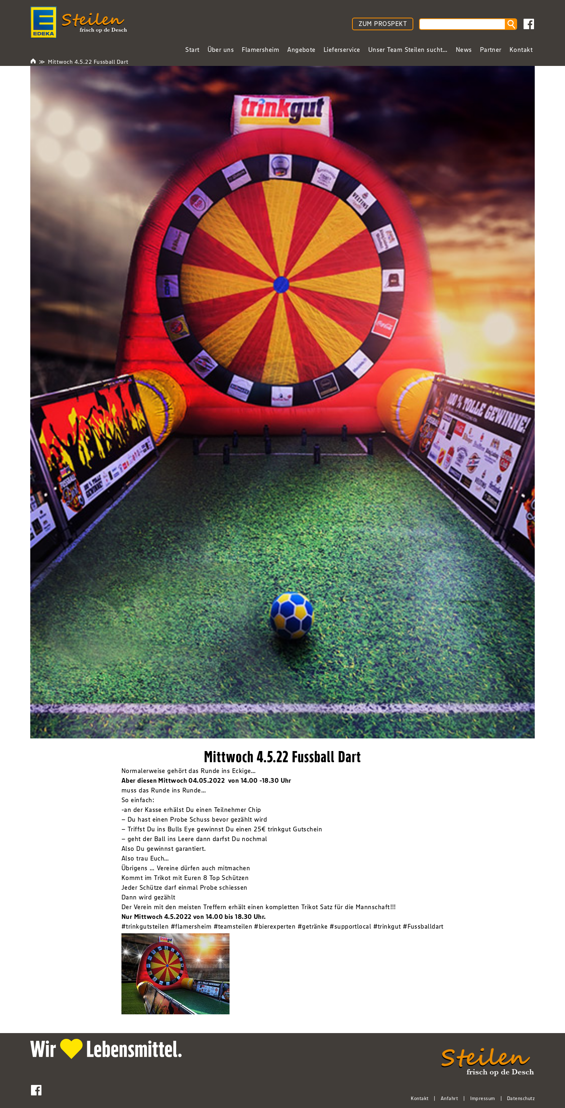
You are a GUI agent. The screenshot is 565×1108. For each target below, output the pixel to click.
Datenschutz (521, 1098)
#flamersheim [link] (191, 926)
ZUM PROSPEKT (383, 24)
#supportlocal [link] (350, 926)
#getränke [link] (313, 926)
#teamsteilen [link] (233, 926)
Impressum (482, 1098)
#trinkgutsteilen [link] (145, 926)
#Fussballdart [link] (423, 926)
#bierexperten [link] (274, 926)
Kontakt (419, 1098)
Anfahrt (449, 1098)
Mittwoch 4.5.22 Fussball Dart (88, 61)
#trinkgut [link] (387, 926)
